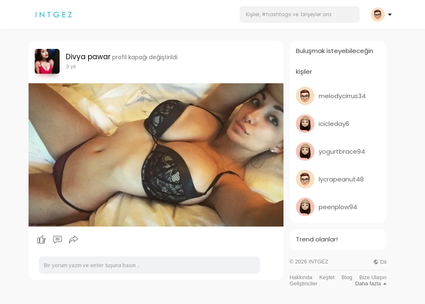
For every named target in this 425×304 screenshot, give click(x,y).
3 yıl (71, 66)
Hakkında (301, 277)
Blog (346, 277)
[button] (300, 14)
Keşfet (327, 277)
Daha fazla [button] (371, 283)
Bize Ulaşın (373, 277)
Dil (380, 262)
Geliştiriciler (303, 283)
